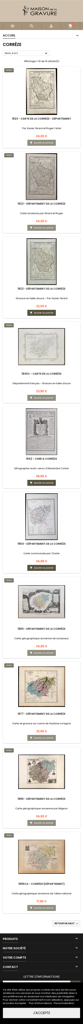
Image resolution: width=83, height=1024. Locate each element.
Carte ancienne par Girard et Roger (41, 213)
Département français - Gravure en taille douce (42, 383)
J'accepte (41, 1013)
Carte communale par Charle (41, 553)
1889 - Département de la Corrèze (41, 799)
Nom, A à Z (26, 53)
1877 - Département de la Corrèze (41, 714)
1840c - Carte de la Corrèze (41, 374)
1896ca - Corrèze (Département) (41, 884)
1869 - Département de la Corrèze (41, 629)
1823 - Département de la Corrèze (41, 204)
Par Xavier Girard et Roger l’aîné (41, 128)
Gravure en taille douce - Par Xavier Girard (41, 298)
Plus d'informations (40, 1003)
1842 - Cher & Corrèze (41, 459)
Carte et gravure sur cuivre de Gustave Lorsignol (41, 723)
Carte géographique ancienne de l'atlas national (41, 893)
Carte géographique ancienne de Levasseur (41, 638)
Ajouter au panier (41, 142)
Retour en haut (67, 923)
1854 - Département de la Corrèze (42, 544)
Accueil (9, 35)
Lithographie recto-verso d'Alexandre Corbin (41, 468)
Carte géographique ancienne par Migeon (41, 808)
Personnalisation (64, 1003)
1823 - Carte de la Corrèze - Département (41, 119)
